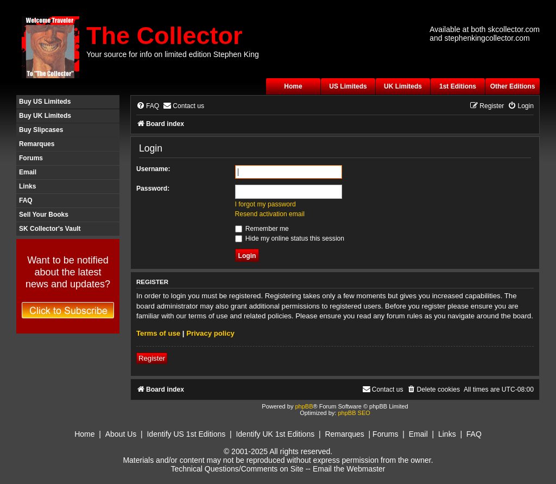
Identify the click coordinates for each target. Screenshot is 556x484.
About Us (121, 434)
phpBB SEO (354, 413)
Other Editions (512, 86)
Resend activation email (270, 214)
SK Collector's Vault (50, 228)
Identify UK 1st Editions (275, 434)
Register (151, 358)
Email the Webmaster (349, 468)
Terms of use (158, 333)
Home (293, 86)
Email (27, 172)
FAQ (26, 200)
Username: (153, 169)
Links (27, 186)
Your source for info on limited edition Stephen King (172, 54)
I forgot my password (265, 204)
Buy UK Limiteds (45, 116)
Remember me (262, 228)
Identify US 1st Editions (186, 434)
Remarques (36, 144)
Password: (152, 188)
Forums (31, 158)
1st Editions (457, 86)
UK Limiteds (403, 86)
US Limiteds (348, 86)
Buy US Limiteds (45, 101)
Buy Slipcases (41, 130)
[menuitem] (147, 106)
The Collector (164, 35)
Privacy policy (210, 333)
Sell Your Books (43, 214)
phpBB (304, 406)
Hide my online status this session (290, 238)
